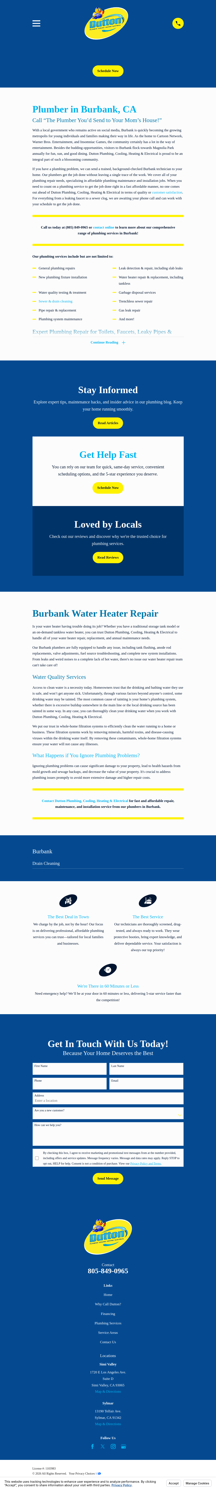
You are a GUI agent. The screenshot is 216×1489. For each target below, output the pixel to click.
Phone (38, 1081)
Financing (108, 1315)
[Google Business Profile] (123, 1447)
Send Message (108, 1180)
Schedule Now (108, 71)
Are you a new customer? (49, 1111)
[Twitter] (102, 1447)
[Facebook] (92, 1447)
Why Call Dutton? (108, 1305)
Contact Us (108, 1343)
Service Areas (108, 1334)
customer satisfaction (167, 192)
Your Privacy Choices (85, 1474)
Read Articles (108, 424)
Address (39, 1096)
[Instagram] (113, 1447)
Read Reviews (108, 558)
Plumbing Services (108, 1324)
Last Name (117, 1067)
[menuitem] (108, 866)
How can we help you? (47, 1126)
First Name (41, 1067)
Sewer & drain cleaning (55, 301)
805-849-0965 (108, 1272)
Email (114, 1081)
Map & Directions (108, 1393)
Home (108, 1296)
